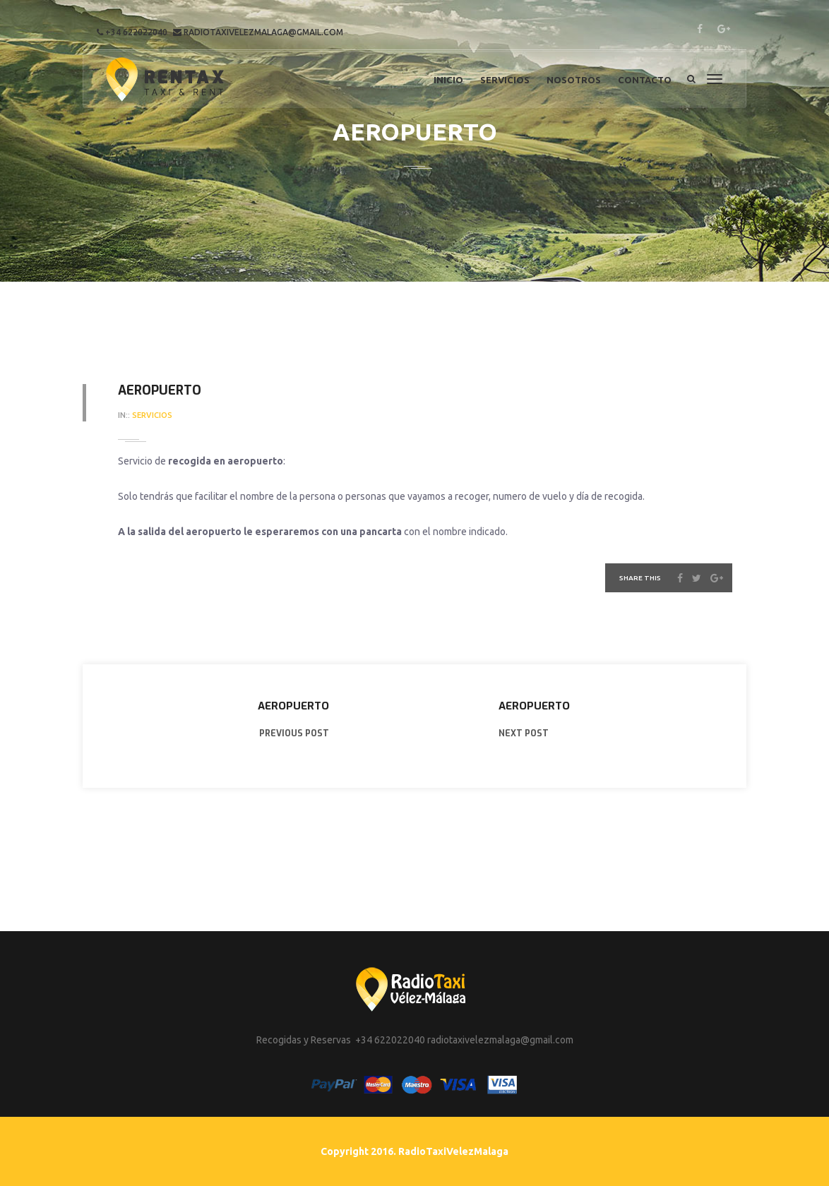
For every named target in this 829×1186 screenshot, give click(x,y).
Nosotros (574, 80)
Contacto (645, 80)
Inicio (448, 80)
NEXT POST (524, 733)
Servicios (505, 80)
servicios (152, 415)
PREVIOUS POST (294, 733)
